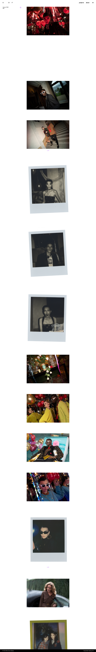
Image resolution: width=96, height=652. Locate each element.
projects (80, 2)
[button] (37, 135)
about (87, 2)
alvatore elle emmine (10, 2)
